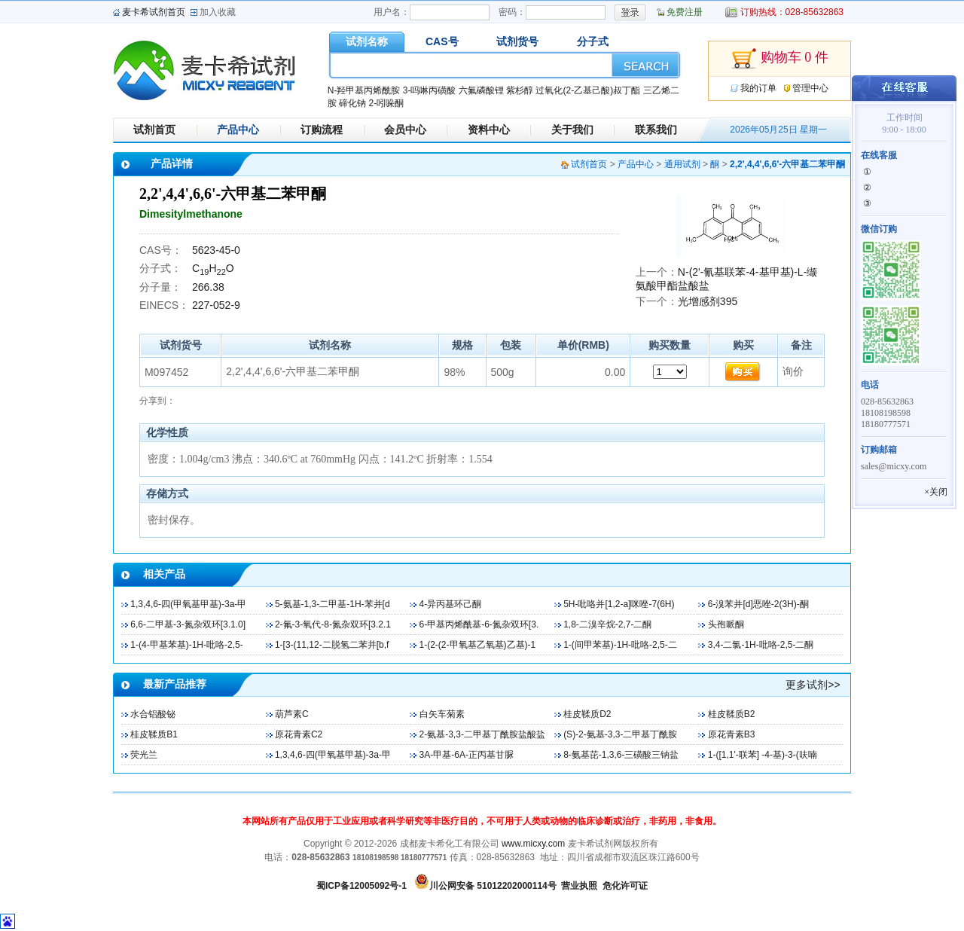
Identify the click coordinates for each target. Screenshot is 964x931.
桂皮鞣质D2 (587, 714)
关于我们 (572, 130)
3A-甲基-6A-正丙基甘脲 (466, 754)
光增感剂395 (707, 301)
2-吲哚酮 (386, 103)
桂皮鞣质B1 (154, 734)
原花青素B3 (731, 734)
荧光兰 (143, 754)
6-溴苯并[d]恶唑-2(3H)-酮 (758, 604)
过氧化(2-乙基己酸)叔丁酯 (587, 90)
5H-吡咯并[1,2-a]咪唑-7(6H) (618, 604)
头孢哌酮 (726, 624)
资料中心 (489, 130)
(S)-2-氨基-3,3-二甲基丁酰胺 (620, 734)
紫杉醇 (519, 90)
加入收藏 (218, 12)
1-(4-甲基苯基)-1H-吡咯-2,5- (186, 644)
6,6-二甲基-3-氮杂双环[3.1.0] (188, 624)
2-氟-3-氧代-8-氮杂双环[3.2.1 (333, 624)
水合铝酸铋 (152, 714)
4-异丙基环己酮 (450, 604)
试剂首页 (154, 130)
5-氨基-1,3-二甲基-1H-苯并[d (332, 604)
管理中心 (810, 88)
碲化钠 (352, 103)
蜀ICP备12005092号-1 (361, 886)
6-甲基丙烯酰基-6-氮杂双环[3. (479, 624)
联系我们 (656, 130)
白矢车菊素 (442, 714)
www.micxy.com (533, 843)
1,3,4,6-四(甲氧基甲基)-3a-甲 (188, 604)
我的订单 (758, 88)
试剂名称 (367, 41)
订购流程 (321, 130)
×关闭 (935, 492)
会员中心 (405, 130)
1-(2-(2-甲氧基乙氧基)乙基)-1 (477, 644)
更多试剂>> (813, 685)
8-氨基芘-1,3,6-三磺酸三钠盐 (621, 754)
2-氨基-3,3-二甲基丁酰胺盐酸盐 (482, 734)
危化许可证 (625, 886)
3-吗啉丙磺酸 (429, 90)
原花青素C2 (298, 734)
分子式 (593, 41)
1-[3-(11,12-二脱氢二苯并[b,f (332, 644)
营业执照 (579, 886)
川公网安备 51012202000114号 (493, 886)
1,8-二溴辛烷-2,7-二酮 (607, 624)
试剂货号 (517, 41)
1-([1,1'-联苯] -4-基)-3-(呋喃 (762, 754)
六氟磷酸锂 (481, 90)
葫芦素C (292, 714)
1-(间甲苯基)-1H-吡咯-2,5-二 (620, 644)
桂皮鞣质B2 (731, 714)
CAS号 (442, 41)
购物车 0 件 (779, 59)
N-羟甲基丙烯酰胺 (364, 90)
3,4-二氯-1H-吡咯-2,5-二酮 (761, 644)
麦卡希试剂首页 (153, 12)
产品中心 (238, 130)
